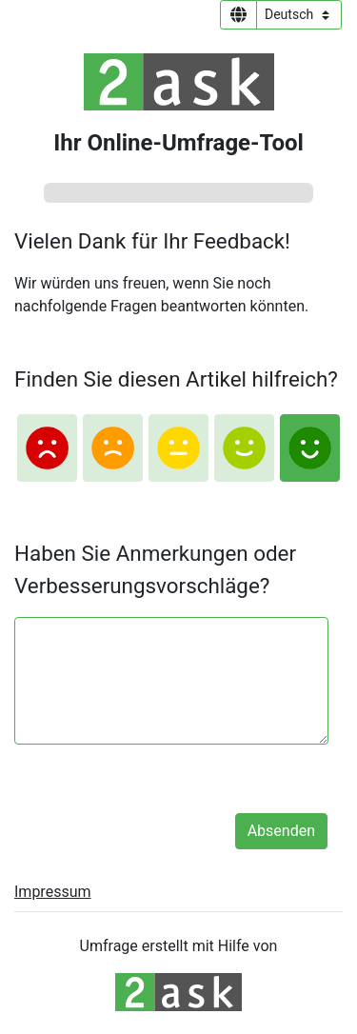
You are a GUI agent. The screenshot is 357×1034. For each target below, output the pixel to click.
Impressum (52, 892)
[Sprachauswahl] (299, 15)
